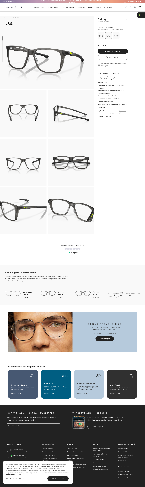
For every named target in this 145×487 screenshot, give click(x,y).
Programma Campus (125, 478)
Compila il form (17, 450)
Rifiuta (21, 479)
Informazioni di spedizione (76, 452)
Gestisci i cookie (12, 479)
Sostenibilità (122, 452)
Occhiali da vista (48, 452)
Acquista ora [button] (113, 57)
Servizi (98, 7)
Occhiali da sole (47, 449)
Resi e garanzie (72, 455)
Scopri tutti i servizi (99, 466)
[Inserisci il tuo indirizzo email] (33, 426)
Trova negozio (9, 1)
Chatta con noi (17, 456)
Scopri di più (122, 112)
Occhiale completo (99, 460)
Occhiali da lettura (48, 455)
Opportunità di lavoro (126, 475)
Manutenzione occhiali (101, 470)
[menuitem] (38, 7)
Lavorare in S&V (124, 471)
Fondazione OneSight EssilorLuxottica (125, 456)
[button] (139, 7)
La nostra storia (123, 449)
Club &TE (96, 463)
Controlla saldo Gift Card (76, 467)
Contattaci (122, 461)
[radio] (101, 35)
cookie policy (10, 474)
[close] (127, 19)
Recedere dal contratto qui (76, 464)
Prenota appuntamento (133, 1)
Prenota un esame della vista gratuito (101, 450)
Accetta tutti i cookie (57, 478)
